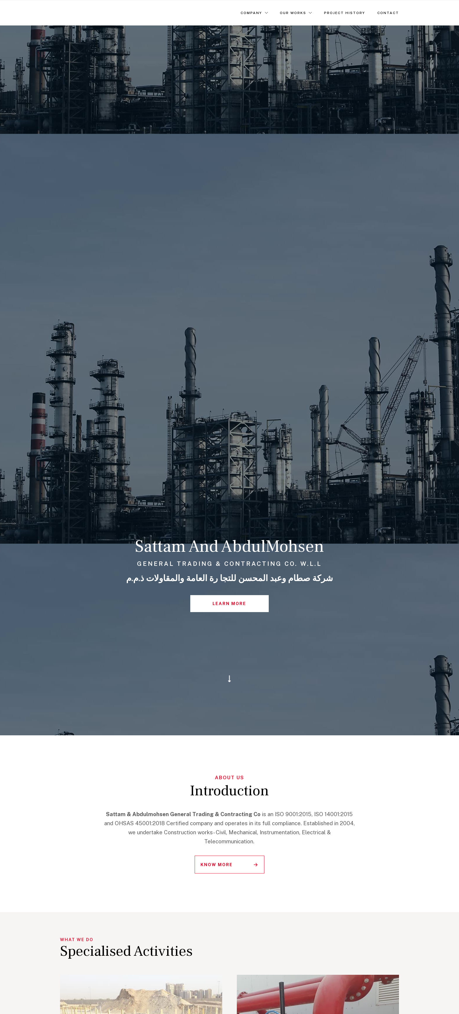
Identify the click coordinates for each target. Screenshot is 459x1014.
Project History (344, 13)
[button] (254, 12)
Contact (388, 13)
